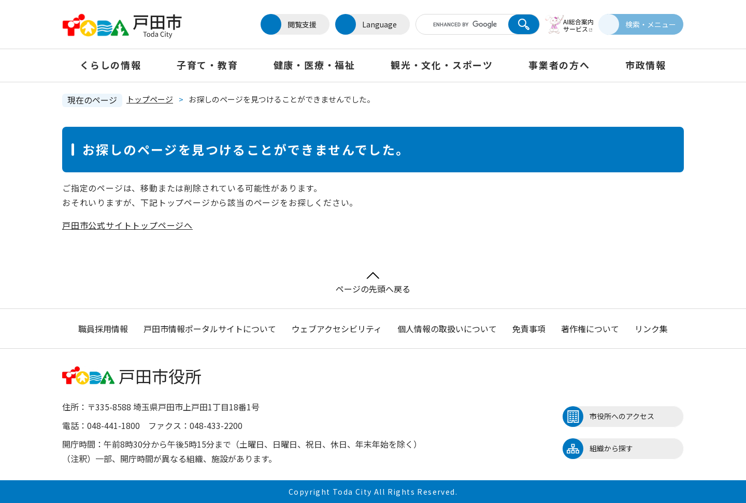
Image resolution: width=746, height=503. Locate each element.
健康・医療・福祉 (314, 64)
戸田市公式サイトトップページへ (127, 225)
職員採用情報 (103, 328)
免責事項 (529, 328)
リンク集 (651, 328)
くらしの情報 (110, 64)
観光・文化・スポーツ (442, 64)
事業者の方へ (559, 64)
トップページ (149, 99)
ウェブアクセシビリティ (337, 328)
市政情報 (645, 64)
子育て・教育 (207, 64)
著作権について (590, 328)
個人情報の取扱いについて (447, 328)
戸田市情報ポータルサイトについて (210, 328)
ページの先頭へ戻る (373, 283)
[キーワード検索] (457, 24)
